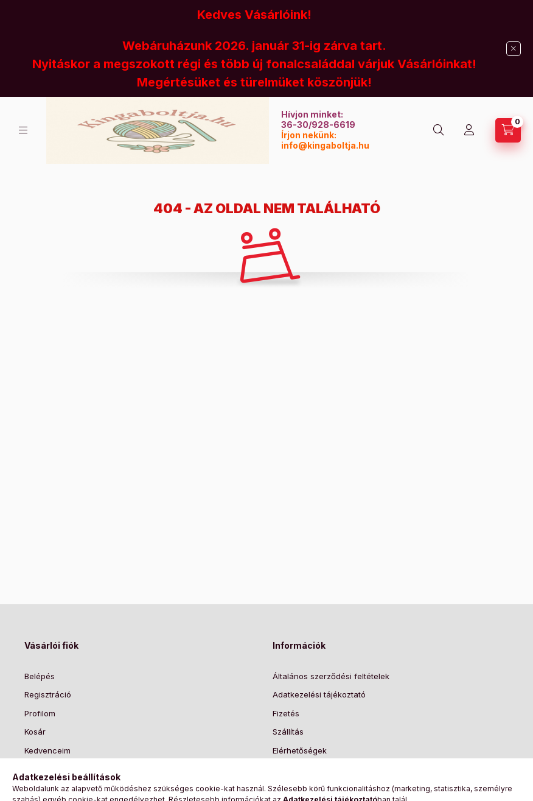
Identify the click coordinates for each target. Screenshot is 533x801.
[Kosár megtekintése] (508, 130)
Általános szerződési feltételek (331, 676)
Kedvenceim (47, 750)
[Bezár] (513, 48)
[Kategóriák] (23, 130)
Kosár (35, 731)
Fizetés (286, 713)
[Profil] (469, 130)
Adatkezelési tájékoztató (319, 694)
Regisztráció (47, 694)
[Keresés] (439, 130)
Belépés (39, 676)
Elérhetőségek (300, 750)
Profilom (39, 713)
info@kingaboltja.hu (325, 145)
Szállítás (288, 731)
